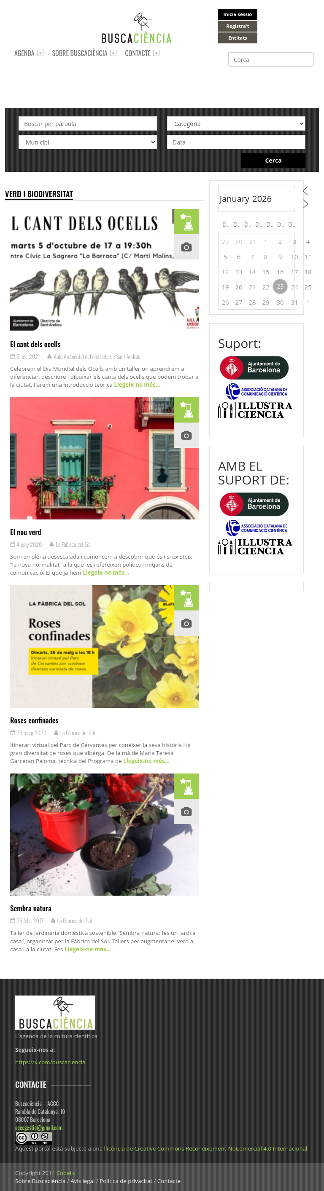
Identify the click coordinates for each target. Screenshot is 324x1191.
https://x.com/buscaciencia (50, 1062)
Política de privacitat (126, 1181)
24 (294, 287)
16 (280, 272)
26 (225, 302)
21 (252, 287)
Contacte (138, 53)
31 (252, 241)
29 (225, 241)
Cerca (273, 160)
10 (294, 256)
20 (238, 287)
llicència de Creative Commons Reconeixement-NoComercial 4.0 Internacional (206, 1148)
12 (225, 272)
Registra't (237, 26)
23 (280, 286)
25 (307, 287)
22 (265, 287)
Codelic (66, 1173)
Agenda (24, 53)
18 (307, 272)
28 (252, 302)
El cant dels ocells (35, 343)
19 (225, 287)
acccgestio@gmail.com (38, 1127)
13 (238, 272)
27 (238, 302)
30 (238, 241)
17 (294, 272)
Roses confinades (34, 720)
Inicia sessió (238, 14)
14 (252, 272)
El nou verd (25, 531)
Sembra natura (30, 907)
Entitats (237, 38)
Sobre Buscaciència (80, 53)
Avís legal (82, 1181)
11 (307, 256)
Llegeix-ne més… (136, 384)
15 (265, 272)
